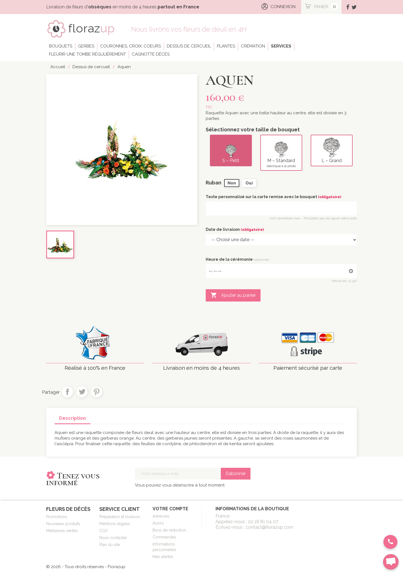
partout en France (178, 7)
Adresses (161, 516)
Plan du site (109, 544)
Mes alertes (163, 556)
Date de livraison (235, 229)
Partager (67, 391)
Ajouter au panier (233, 295)
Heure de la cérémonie (237, 259)
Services (281, 46)
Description (72, 418)
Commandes (164, 537)
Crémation (253, 46)
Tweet (82, 391)
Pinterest (96, 391)
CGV (103, 530)
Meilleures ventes (62, 530)
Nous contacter (113, 537)
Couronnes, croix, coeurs (130, 46)
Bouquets (60, 46)
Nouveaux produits (63, 523)
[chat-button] (391, 562)
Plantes (226, 46)
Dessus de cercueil (189, 46)
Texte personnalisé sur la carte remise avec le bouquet (273, 197)
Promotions (56, 516)
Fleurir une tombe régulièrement (87, 54)
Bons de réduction (169, 530)
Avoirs (158, 523)
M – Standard (281, 152)
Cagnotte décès (151, 54)
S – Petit (231, 150)
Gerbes (86, 46)
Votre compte (170, 508)
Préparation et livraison (119, 516)
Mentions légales (114, 523)
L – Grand (332, 150)
